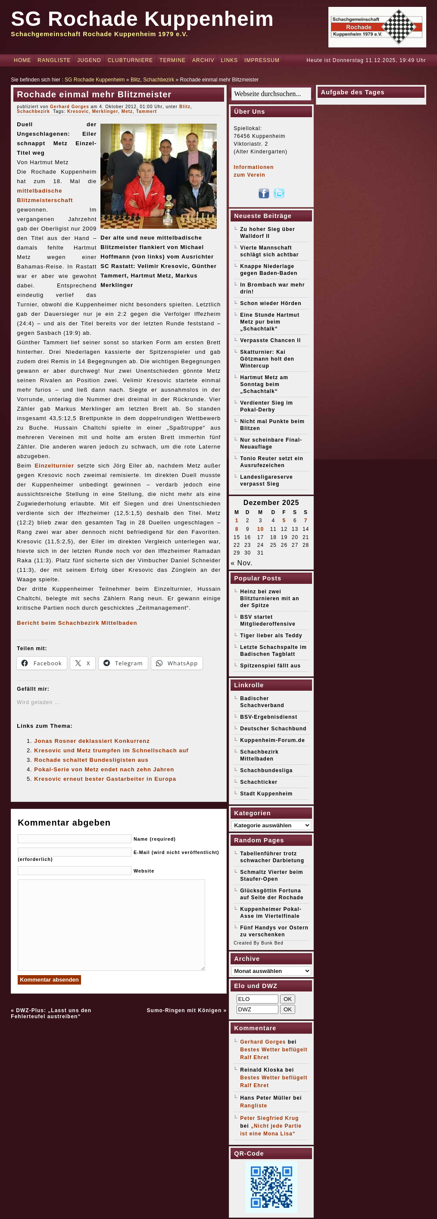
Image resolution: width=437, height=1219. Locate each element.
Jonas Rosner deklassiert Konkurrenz (92, 741)
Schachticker (259, 782)
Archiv (203, 60)
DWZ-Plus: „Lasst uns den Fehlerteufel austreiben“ (51, 1013)
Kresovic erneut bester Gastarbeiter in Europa (105, 779)
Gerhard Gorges (69, 106)
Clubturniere (130, 60)
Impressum (262, 60)
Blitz (135, 80)
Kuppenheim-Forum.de (272, 740)
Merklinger (105, 111)
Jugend (89, 60)
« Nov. (242, 563)
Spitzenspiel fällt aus (270, 666)
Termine (172, 60)
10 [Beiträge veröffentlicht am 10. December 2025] (260, 529)
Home (22, 60)
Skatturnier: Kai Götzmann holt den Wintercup (267, 359)
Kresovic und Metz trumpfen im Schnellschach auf (111, 750)
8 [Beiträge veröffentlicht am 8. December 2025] (237, 529)
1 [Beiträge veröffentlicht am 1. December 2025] (237, 521)
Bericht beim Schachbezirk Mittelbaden (77, 623)
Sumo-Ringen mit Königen (184, 1010)
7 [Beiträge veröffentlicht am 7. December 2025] (306, 521)
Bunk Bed (272, 943)
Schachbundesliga (266, 770)
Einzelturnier (54, 465)
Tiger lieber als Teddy (271, 636)
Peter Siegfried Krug (269, 1118)
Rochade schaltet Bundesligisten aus (91, 760)
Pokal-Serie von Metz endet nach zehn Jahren (104, 769)
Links (229, 60)
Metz (127, 111)
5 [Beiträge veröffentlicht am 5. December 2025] (284, 521)
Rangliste (54, 60)
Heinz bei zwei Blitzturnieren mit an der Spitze (269, 598)
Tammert (146, 111)
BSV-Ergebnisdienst (268, 717)
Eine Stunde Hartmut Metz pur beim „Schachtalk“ (270, 322)
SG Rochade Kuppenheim (142, 18)
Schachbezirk (158, 80)
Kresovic (78, 111)
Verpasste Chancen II (270, 340)
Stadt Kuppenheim (266, 794)
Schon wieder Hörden (270, 303)
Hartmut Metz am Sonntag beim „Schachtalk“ (264, 384)
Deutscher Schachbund (273, 729)
